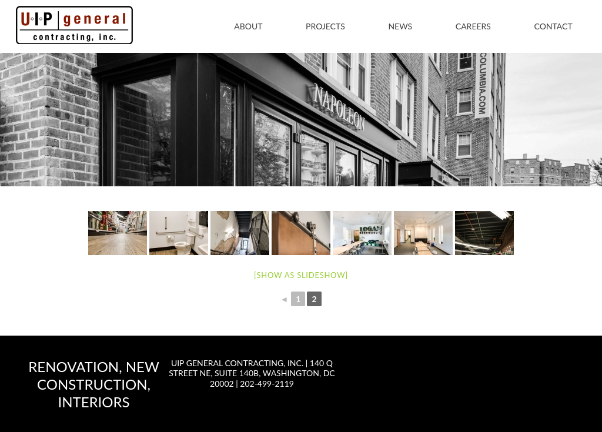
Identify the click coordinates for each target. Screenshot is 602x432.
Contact (553, 26)
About (248, 26)
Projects (325, 26)
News (400, 26)
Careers (473, 26)
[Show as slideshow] (301, 275)
